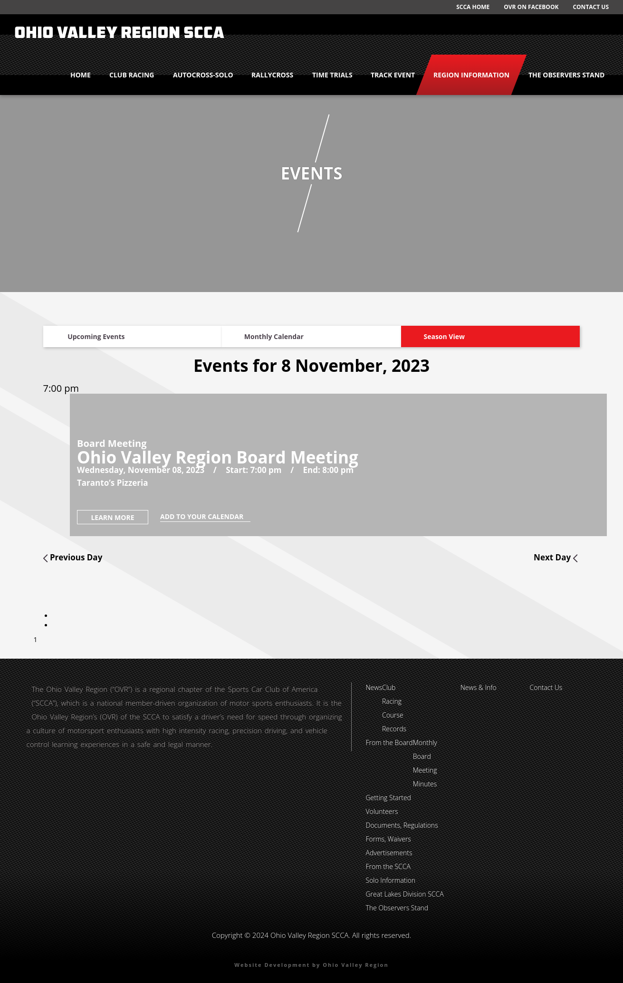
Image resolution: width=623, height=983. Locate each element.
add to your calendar (205, 516)
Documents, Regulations (402, 825)
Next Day (555, 557)
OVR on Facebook (531, 7)
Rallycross (272, 74)
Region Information (471, 74)
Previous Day (73, 557)
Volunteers (382, 811)
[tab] (54, 615)
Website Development (272, 964)
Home (80, 74)
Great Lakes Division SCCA (405, 893)
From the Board (389, 742)
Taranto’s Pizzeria (112, 482)
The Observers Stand (566, 74)
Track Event (393, 74)
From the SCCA (388, 866)
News (374, 687)
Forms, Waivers (388, 838)
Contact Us (591, 7)
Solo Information (391, 880)
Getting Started (388, 797)
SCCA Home (472, 7)
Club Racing (131, 74)
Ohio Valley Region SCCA (119, 34)
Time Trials (332, 74)
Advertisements (389, 852)
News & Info (478, 687)
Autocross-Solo (203, 74)
